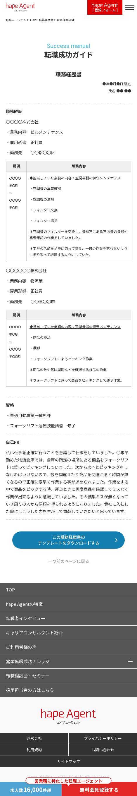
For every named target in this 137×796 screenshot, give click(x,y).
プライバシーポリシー (103, 738)
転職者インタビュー (25, 618)
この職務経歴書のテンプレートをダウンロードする (68, 540)
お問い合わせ (102, 749)
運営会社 (34, 738)
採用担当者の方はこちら (30, 690)
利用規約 (34, 749)
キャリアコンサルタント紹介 (34, 632)
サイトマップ (68, 761)
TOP (10, 589)
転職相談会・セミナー (28, 676)
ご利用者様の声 (21, 647)
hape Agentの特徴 (24, 604)
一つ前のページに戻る (68, 561)
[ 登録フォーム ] (104, 8)
